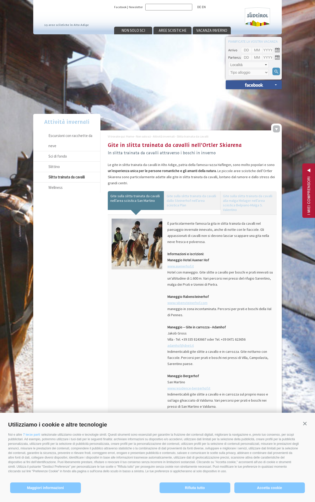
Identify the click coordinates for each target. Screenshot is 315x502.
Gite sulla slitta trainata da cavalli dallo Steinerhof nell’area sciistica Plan (191, 200)
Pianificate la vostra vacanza (253, 41)
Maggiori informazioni (45, 488)
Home (130, 136)
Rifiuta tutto (195, 488)
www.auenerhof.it (180, 266)
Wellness (55, 187)
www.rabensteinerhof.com (187, 302)
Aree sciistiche (172, 30)
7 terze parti (31, 434)
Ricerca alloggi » (254, 84)
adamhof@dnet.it (180, 345)
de (199, 7)
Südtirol (257, 17)
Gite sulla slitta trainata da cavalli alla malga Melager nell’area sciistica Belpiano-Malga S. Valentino (247, 203)
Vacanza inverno (211, 30)
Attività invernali (67, 122)
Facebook (120, 7)
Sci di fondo (57, 156)
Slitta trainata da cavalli (66, 177)
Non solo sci (133, 30)
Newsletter (136, 7)
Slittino (54, 166)
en (204, 7)
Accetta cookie (269, 488)
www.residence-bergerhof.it (188, 388)
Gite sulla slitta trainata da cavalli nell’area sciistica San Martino (135, 198)
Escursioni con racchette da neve (70, 140)
